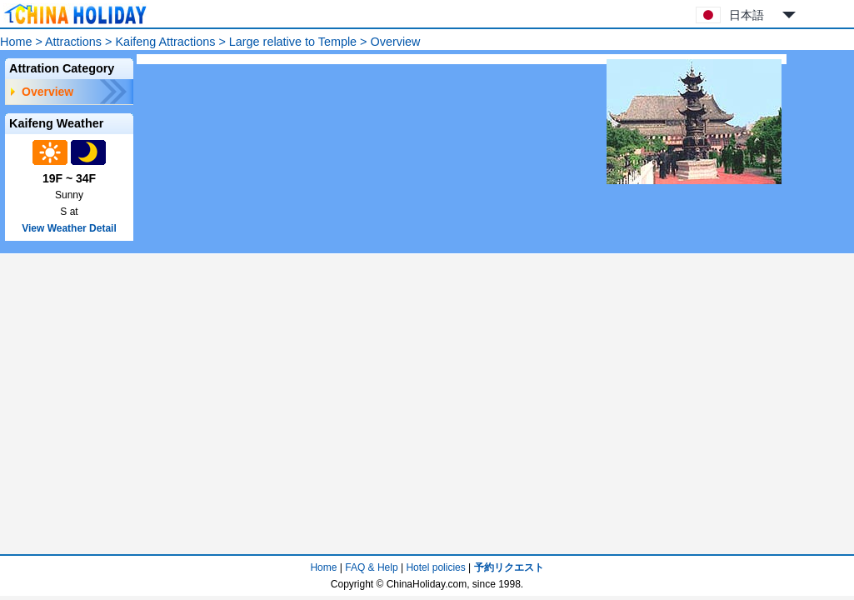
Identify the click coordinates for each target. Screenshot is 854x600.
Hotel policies (435, 567)
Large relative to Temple (293, 41)
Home (16, 41)
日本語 (746, 15)
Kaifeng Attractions (165, 41)
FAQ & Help (371, 567)
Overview (47, 91)
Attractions (73, 41)
